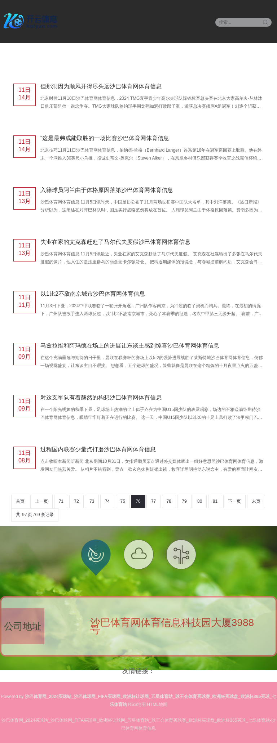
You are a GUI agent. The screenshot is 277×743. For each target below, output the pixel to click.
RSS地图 (137, 704)
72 (76, 501)
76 (138, 501)
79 (184, 501)
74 (107, 501)
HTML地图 (157, 704)
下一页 (234, 501)
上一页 (41, 501)
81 (215, 501)
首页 (20, 501)
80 (199, 501)
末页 (256, 501)
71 (61, 501)
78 (169, 501)
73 (91, 501)
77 (153, 501)
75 (122, 501)
